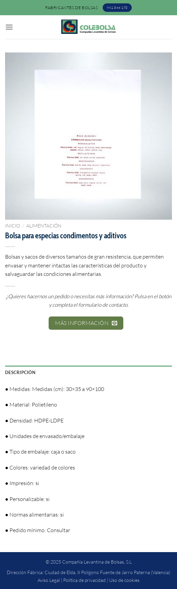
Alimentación (43, 225)
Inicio (12, 225)
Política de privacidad (84, 580)
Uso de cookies (124, 580)
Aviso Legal (48, 580)
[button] (9, 27)
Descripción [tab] (20, 372)
